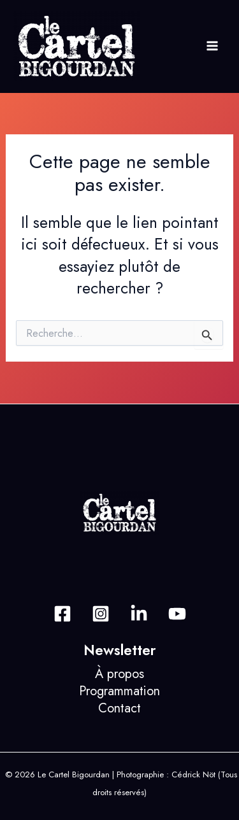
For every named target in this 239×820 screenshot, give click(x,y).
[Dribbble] (177, 613)
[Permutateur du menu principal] (212, 46)
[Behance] (139, 613)
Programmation (119, 691)
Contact (119, 708)
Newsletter (119, 650)
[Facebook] (62, 613)
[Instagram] (100, 613)
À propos (119, 674)
